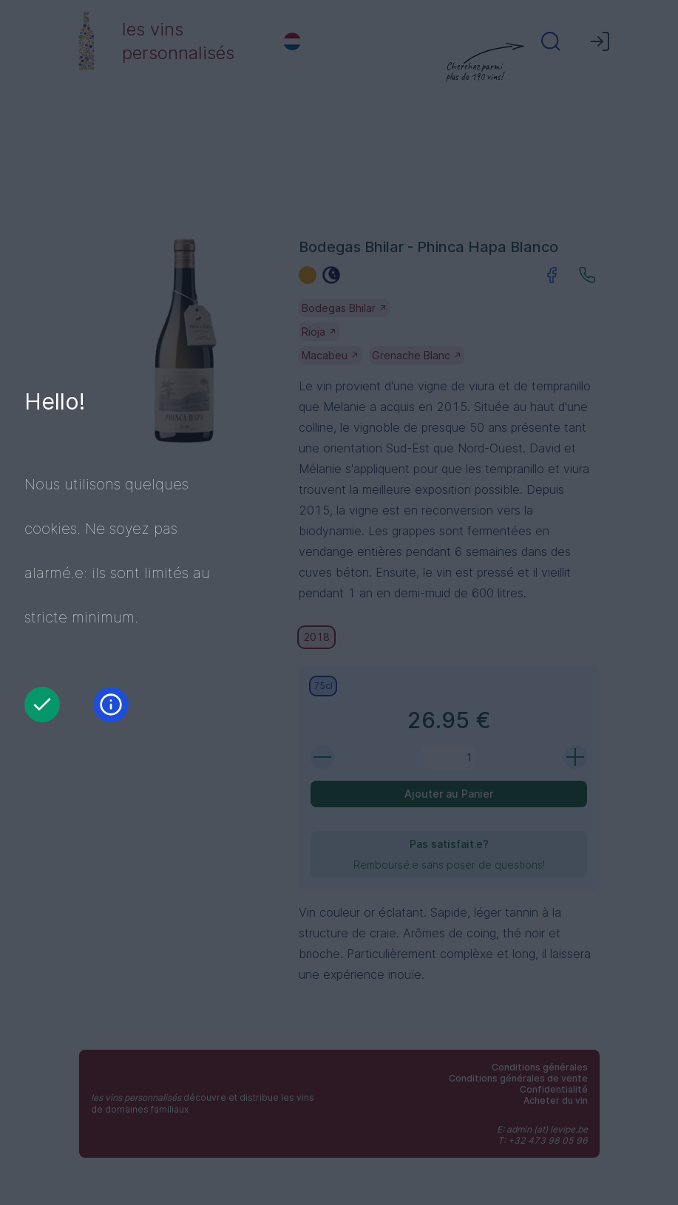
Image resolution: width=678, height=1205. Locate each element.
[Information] (111, 704)
